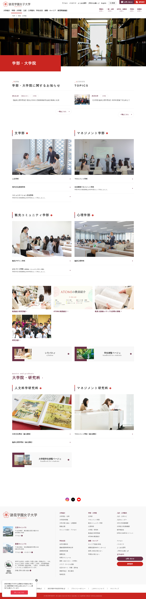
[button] (6, 10)
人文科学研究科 (27, 388)
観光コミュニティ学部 (32, 215)
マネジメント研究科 (92, 388)
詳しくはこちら (19, 592)
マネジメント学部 (91, 133)
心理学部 (84, 215)
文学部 (20, 133)
